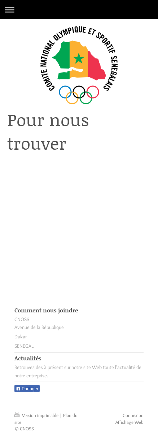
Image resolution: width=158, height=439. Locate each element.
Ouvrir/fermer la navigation (79, 9)
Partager (27, 388)
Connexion (133, 415)
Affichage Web (129, 422)
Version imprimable (37, 415)
